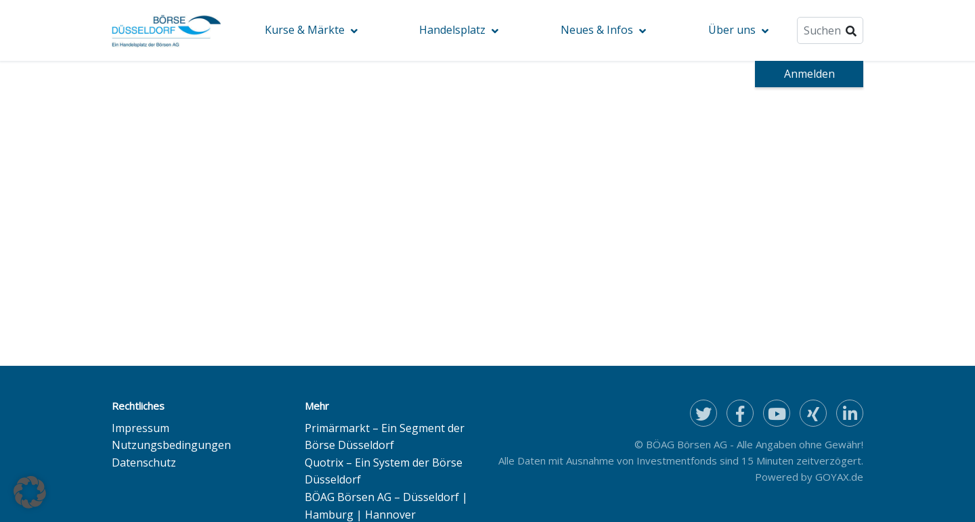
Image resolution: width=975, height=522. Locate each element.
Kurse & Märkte (305, 29)
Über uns (732, 29)
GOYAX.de (839, 476)
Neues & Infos (597, 29)
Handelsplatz (452, 29)
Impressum (140, 428)
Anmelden (809, 73)
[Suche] (830, 30)
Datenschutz (144, 462)
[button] (30, 492)
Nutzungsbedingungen (171, 444)
